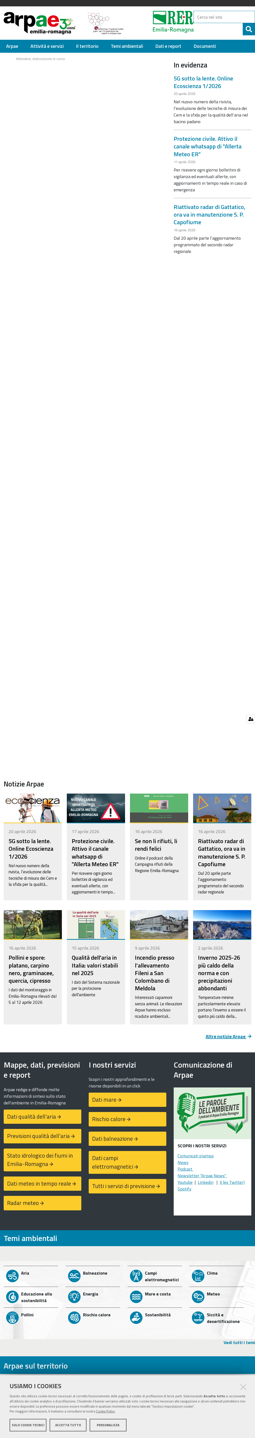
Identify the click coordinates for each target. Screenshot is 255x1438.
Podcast (185, 1169)
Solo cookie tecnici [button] (28, 1425)
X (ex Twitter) (232, 1182)
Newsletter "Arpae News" (202, 1175)
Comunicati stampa (195, 1155)
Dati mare (104, 1099)
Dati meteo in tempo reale (39, 1183)
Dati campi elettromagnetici (112, 1162)
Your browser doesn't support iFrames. (85, 71)
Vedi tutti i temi (239, 1342)
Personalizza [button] (108, 1425)
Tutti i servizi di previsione (123, 1186)
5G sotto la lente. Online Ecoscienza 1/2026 (203, 82)
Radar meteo (23, 1203)
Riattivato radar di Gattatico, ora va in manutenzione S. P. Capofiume (209, 214)
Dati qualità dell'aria (31, 1116)
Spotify (184, 1189)
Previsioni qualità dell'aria (38, 1136)
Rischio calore (109, 1119)
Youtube (185, 1182)
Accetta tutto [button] (68, 1425)
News (183, 1162)
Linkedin (205, 1182)
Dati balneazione (112, 1138)
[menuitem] (12, 46)
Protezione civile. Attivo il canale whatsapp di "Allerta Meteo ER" (207, 146)
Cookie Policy (105, 1411)
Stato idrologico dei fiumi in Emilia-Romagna (40, 1159)
